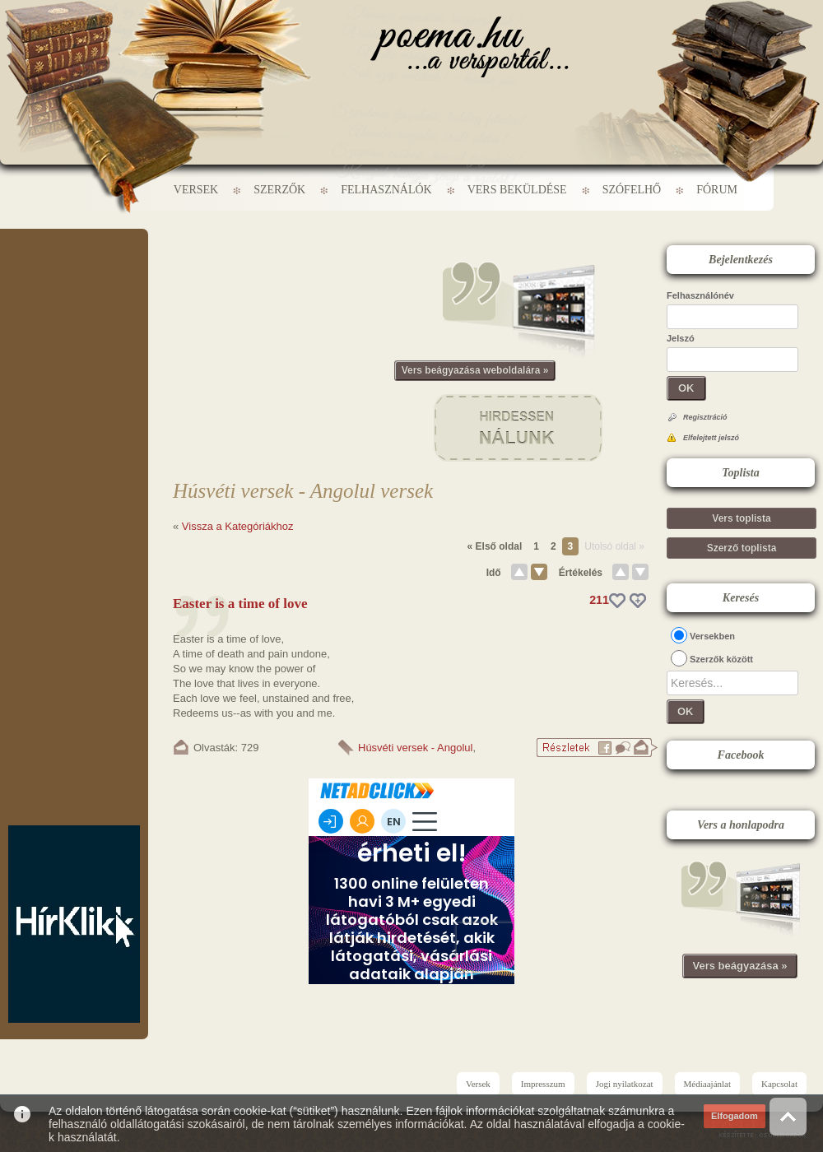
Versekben (712, 636)
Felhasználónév (700, 295)
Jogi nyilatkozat (624, 1084)
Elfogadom (734, 1116)
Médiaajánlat (707, 1084)
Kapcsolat (779, 1084)
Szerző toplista (742, 548)
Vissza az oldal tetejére (788, 1116)
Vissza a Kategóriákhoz (238, 526)
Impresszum (543, 1084)
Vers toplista (741, 518)
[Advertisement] (74, 278)
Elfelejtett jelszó (711, 438)
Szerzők (279, 189)
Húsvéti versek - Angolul (415, 747)
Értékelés (580, 572)
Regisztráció (705, 417)
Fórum (716, 189)
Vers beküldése (517, 189)
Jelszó (681, 338)
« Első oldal (495, 546)
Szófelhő (632, 189)
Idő (493, 572)
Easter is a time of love (240, 603)
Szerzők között (721, 659)
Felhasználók (386, 189)
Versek (196, 189)
